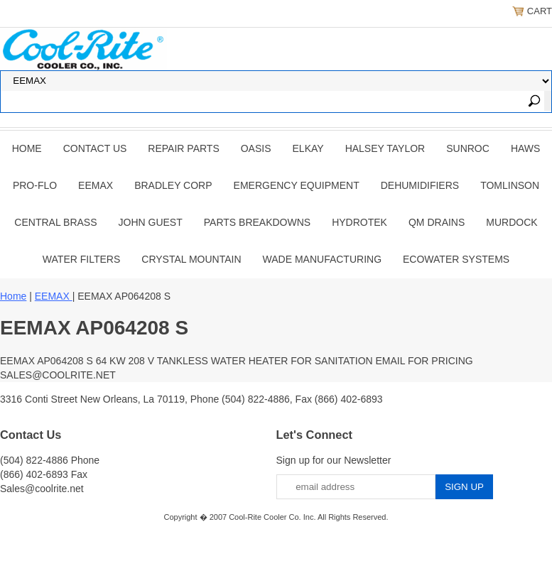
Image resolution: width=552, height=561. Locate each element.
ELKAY (308, 148)
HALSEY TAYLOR (385, 148)
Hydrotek (359, 222)
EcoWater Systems (456, 259)
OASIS (256, 148)
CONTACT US (95, 148)
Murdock (511, 222)
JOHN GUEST (151, 222)
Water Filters (81, 259)
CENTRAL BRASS (55, 222)
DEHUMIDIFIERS (420, 185)
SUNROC (467, 148)
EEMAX (95, 185)
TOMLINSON (509, 185)
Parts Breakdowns (257, 222)
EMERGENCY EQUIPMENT (296, 185)
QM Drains (436, 222)
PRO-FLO (35, 185)
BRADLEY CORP (173, 185)
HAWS (525, 148)
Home (27, 148)
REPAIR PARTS (183, 148)
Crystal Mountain (191, 259)
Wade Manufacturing (322, 259)
